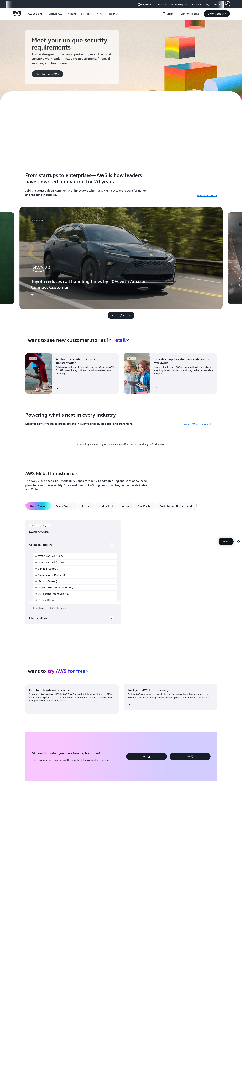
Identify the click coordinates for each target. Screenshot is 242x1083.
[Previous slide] (111, 315)
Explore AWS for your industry (199, 424)
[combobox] (121, 340)
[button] (55, 14)
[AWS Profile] (227, 3)
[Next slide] (130, 315)
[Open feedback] (238, 541)
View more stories (207, 194)
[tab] (38, 505)
